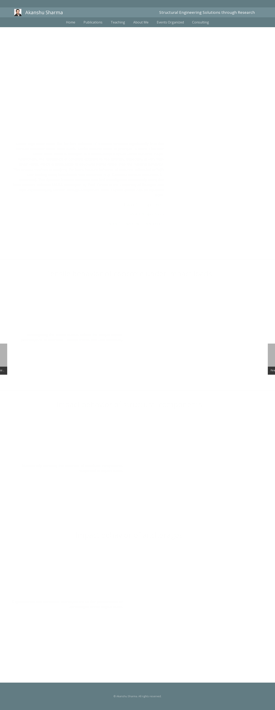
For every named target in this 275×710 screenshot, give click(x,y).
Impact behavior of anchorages (130, 535)
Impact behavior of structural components (130, 404)
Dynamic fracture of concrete (137, 97)
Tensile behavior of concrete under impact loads (130, 274)
